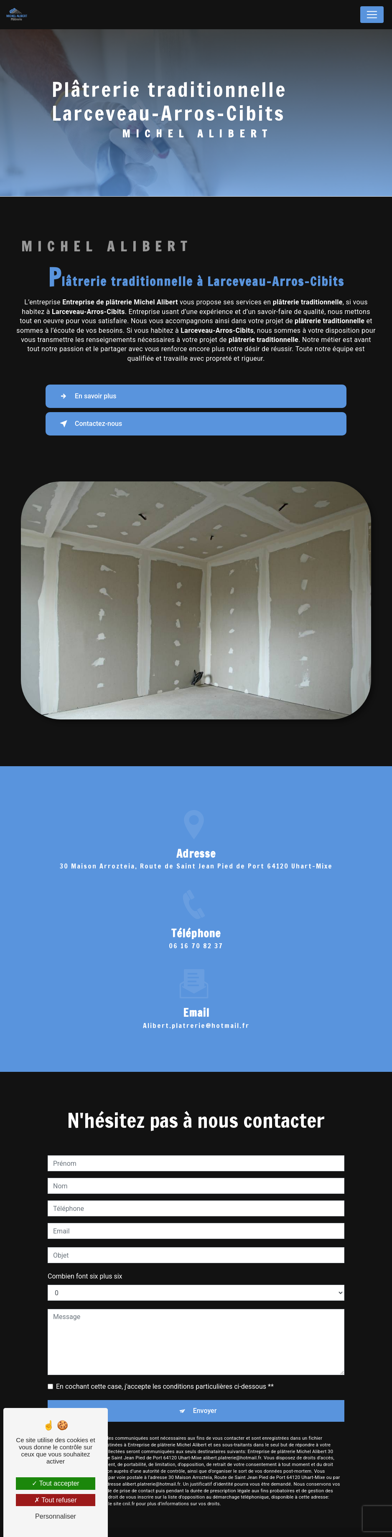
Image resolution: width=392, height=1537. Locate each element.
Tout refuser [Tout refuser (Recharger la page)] (55, 1500)
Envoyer (205, 1399)
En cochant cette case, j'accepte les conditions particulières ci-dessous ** (165, 1374)
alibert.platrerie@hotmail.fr (196, 1013)
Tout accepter (55, 1483)
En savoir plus (86, 396)
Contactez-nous (89, 424)
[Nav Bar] (372, 14)
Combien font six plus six (85, 1264)
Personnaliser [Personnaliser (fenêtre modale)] (55, 1516)
